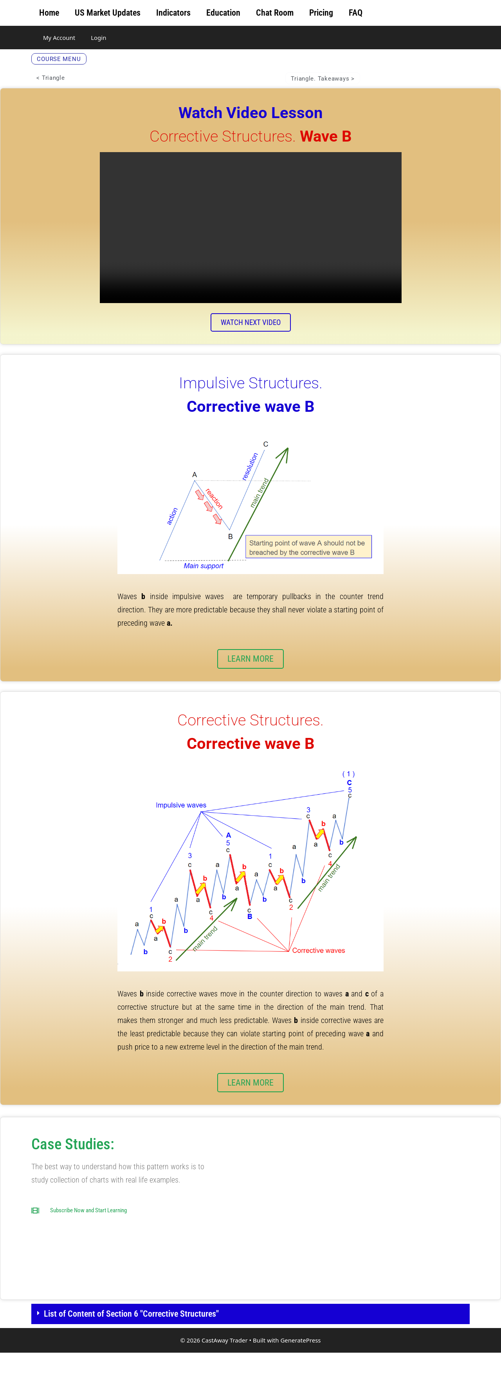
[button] (250, 1334)
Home (49, 13)
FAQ (355, 13)
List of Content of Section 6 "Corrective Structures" (131, 1334)
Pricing (321, 13)
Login (98, 37)
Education (223, 13)
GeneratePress (300, 1360)
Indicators (173, 13)
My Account (59, 37)
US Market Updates (108, 13)
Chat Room (275, 13)
